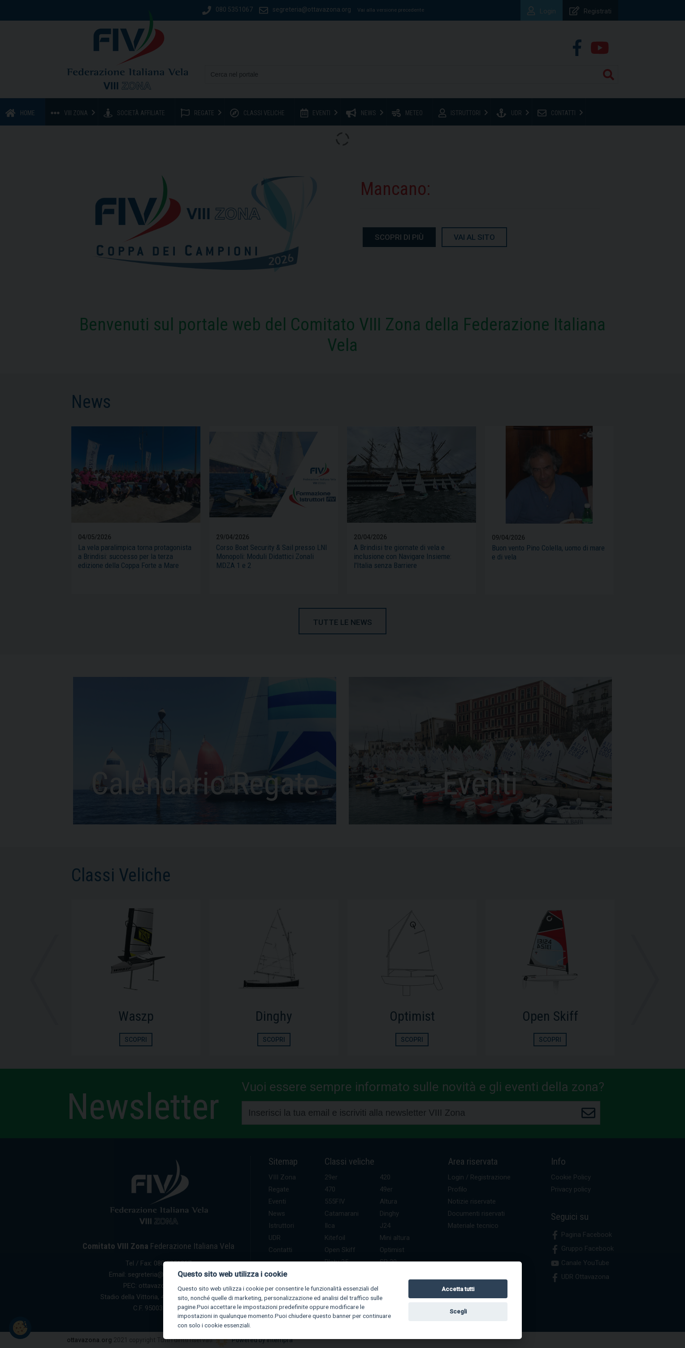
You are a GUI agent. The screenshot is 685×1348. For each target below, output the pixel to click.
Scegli (458, 1311)
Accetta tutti (458, 1289)
